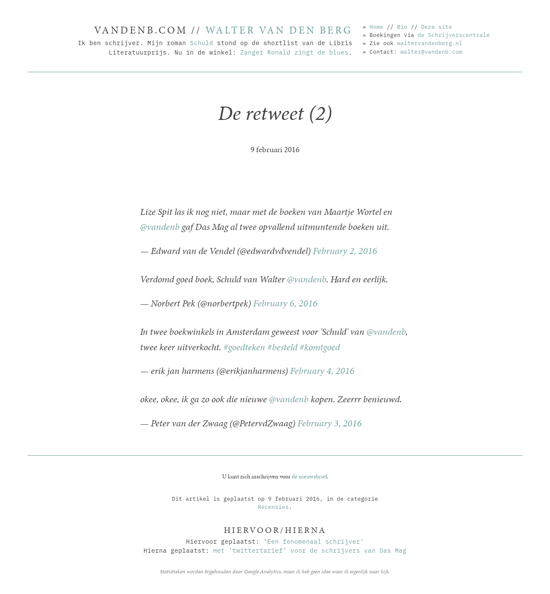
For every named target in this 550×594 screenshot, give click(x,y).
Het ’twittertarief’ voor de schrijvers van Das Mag (309, 549)
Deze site (436, 26)
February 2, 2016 (345, 250)
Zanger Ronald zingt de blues (294, 51)
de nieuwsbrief (309, 476)
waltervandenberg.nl (429, 42)
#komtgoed (319, 347)
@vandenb (160, 226)
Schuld (201, 42)
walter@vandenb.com (431, 51)
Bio (402, 26)
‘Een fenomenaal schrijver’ (313, 540)
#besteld (282, 347)
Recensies (273, 506)
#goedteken (244, 347)
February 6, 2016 (285, 303)
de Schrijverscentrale (454, 34)
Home (376, 26)
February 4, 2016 (322, 370)
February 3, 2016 (329, 423)
